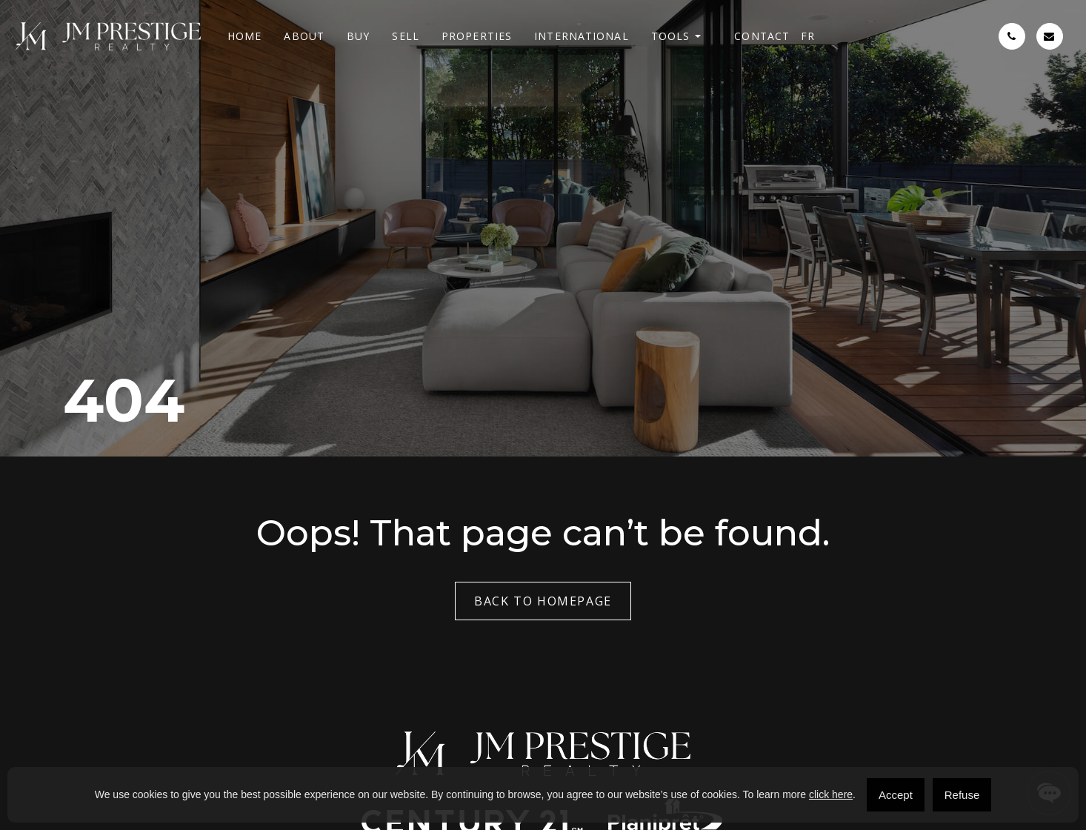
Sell (405, 36)
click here (831, 794)
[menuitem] (808, 36)
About (304, 36)
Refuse (962, 794)
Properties (477, 36)
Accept (896, 794)
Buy (358, 36)
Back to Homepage (543, 601)
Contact (762, 36)
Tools (670, 36)
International (581, 36)
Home (244, 36)
